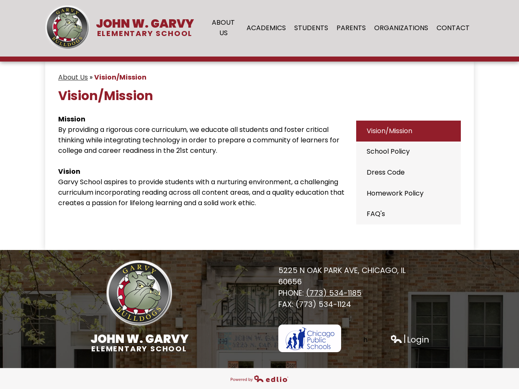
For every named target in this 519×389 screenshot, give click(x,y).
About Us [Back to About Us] (73, 77)
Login (409, 340)
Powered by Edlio (259, 378)
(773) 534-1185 (334, 293)
